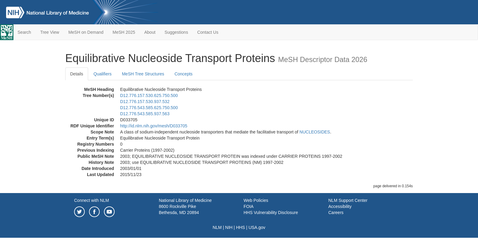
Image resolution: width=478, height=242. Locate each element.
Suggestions (176, 32)
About (149, 32)
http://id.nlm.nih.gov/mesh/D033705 (153, 125)
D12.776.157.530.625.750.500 (149, 95)
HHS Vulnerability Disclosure (271, 212)
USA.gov (256, 227)
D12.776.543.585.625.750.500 (149, 107)
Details (76, 73)
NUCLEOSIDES (314, 132)
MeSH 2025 (123, 32)
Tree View (49, 32)
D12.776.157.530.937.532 (144, 101)
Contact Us (207, 32)
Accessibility (339, 206)
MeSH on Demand (85, 32)
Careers (336, 212)
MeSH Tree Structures (143, 73)
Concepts (183, 73)
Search (24, 32)
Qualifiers (103, 73)
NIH (229, 227)
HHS (240, 227)
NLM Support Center (347, 200)
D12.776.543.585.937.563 (144, 113)
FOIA (249, 206)
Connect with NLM (91, 200)
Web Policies (256, 200)
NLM (217, 227)
